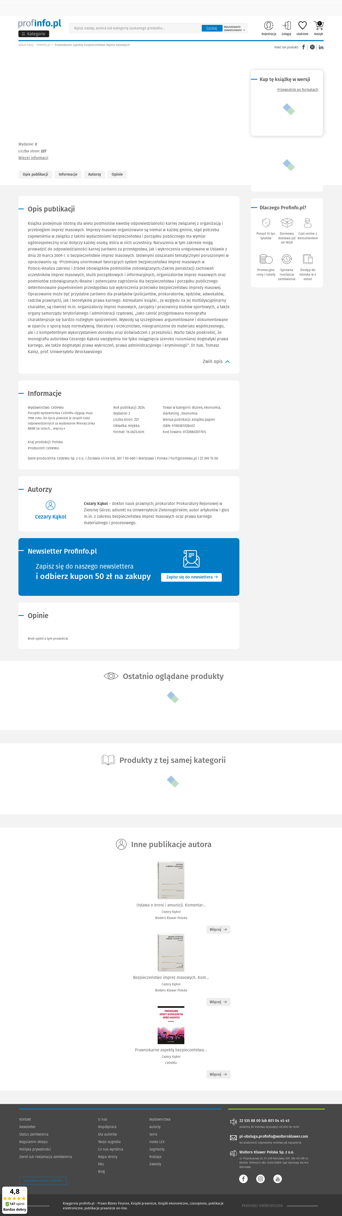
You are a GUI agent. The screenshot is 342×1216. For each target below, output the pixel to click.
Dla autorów (107, 1134)
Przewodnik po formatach (297, 90)
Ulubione (302, 28)
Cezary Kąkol (50, 517)
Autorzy (94, 174)
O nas (102, 1119)
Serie (153, 1134)
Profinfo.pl (43, 45)
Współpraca (107, 1127)
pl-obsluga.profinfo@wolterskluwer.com (273, 1136)
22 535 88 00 (250, 1121)
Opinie (117, 174)
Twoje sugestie (109, 1142)
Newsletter (27, 1127)
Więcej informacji (33, 158)
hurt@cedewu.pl (183, 458)
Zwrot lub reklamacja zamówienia (45, 1157)
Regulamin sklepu (33, 1142)
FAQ (101, 1164)
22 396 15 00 (209, 458)
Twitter (312, 47)
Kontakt (25, 1119)
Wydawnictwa (159, 1119)
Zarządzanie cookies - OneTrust (43, 1180)
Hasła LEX (157, 1142)
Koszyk (319, 28)
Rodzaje (155, 1157)
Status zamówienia (33, 1134)
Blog (101, 1171)
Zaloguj (286, 28)
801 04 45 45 (278, 1121)
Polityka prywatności (35, 1149)
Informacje (68, 174)
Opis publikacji (35, 174)
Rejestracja (269, 28)
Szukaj (211, 28)
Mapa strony (107, 1157)
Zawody (155, 1164)
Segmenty (157, 1149)
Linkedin (320, 47)
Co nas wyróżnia (110, 1149)
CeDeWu (52, 448)
